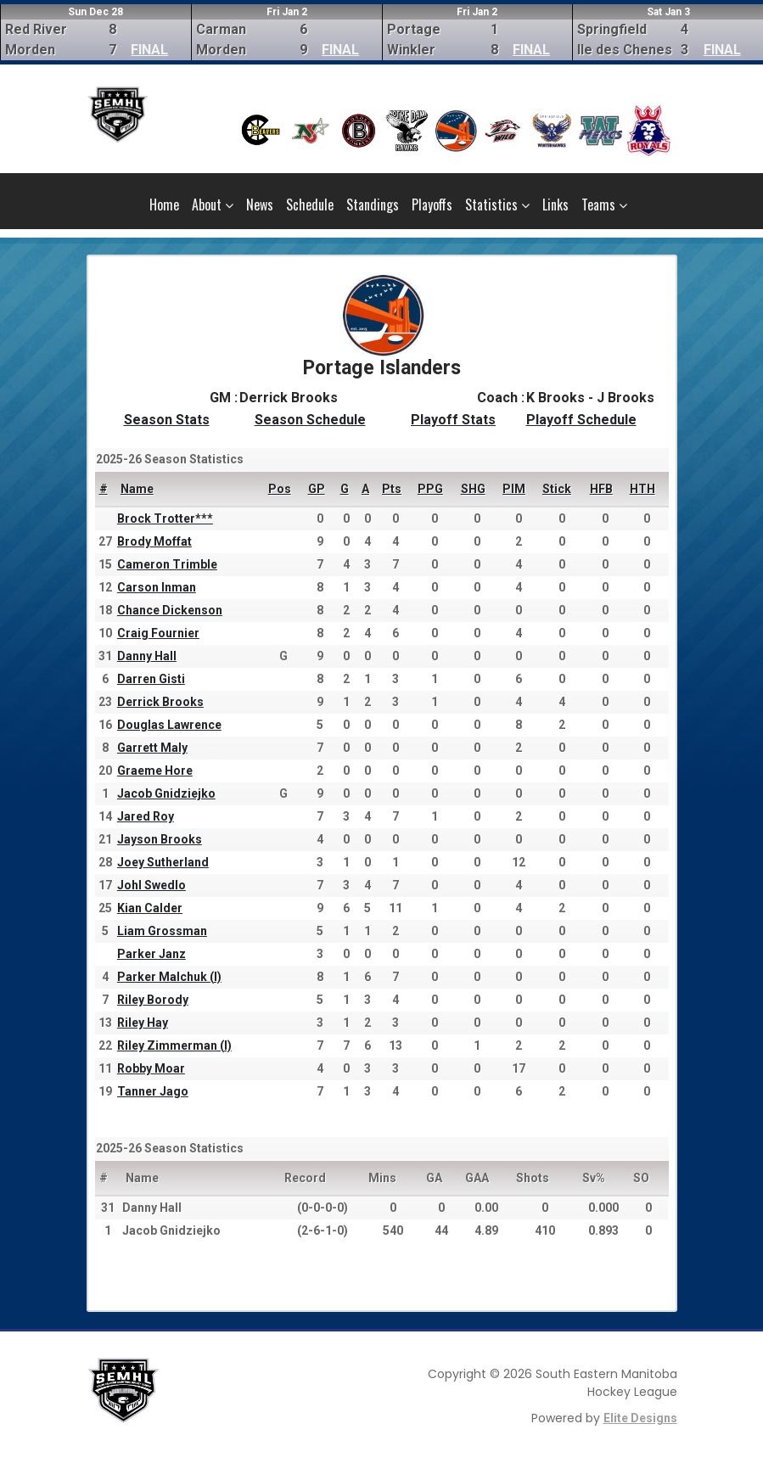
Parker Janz (151, 954)
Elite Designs (640, 1418)
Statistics (497, 204)
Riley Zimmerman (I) (174, 1045)
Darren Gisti (151, 679)
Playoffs (432, 204)
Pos (279, 489)
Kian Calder (149, 908)
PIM (513, 489)
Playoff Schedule (581, 420)
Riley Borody (152, 999)
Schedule (310, 204)
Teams (604, 204)
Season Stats (167, 420)
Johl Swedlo (151, 885)
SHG (473, 489)
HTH (642, 489)
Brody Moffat (154, 541)
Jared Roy (145, 816)
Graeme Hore (155, 770)
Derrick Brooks (160, 702)
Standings (372, 204)
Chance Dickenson (169, 610)
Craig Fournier (158, 633)
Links (555, 204)
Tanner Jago (152, 1091)
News (259, 204)
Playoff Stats (453, 420)
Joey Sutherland (163, 862)
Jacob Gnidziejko (166, 793)
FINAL (149, 50)
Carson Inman (156, 587)
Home (164, 204)
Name (137, 489)
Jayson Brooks (159, 839)
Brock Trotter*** (165, 518)
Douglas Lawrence (169, 725)
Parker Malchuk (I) (169, 977)
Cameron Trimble (167, 564)
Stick (556, 489)
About (212, 204)
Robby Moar (151, 1068)
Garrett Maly (152, 747)
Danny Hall (147, 656)
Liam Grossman (162, 931)
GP (316, 489)
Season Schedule (310, 420)
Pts (391, 489)
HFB (601, 489)
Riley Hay (142, 1022)
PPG (430, 489)
